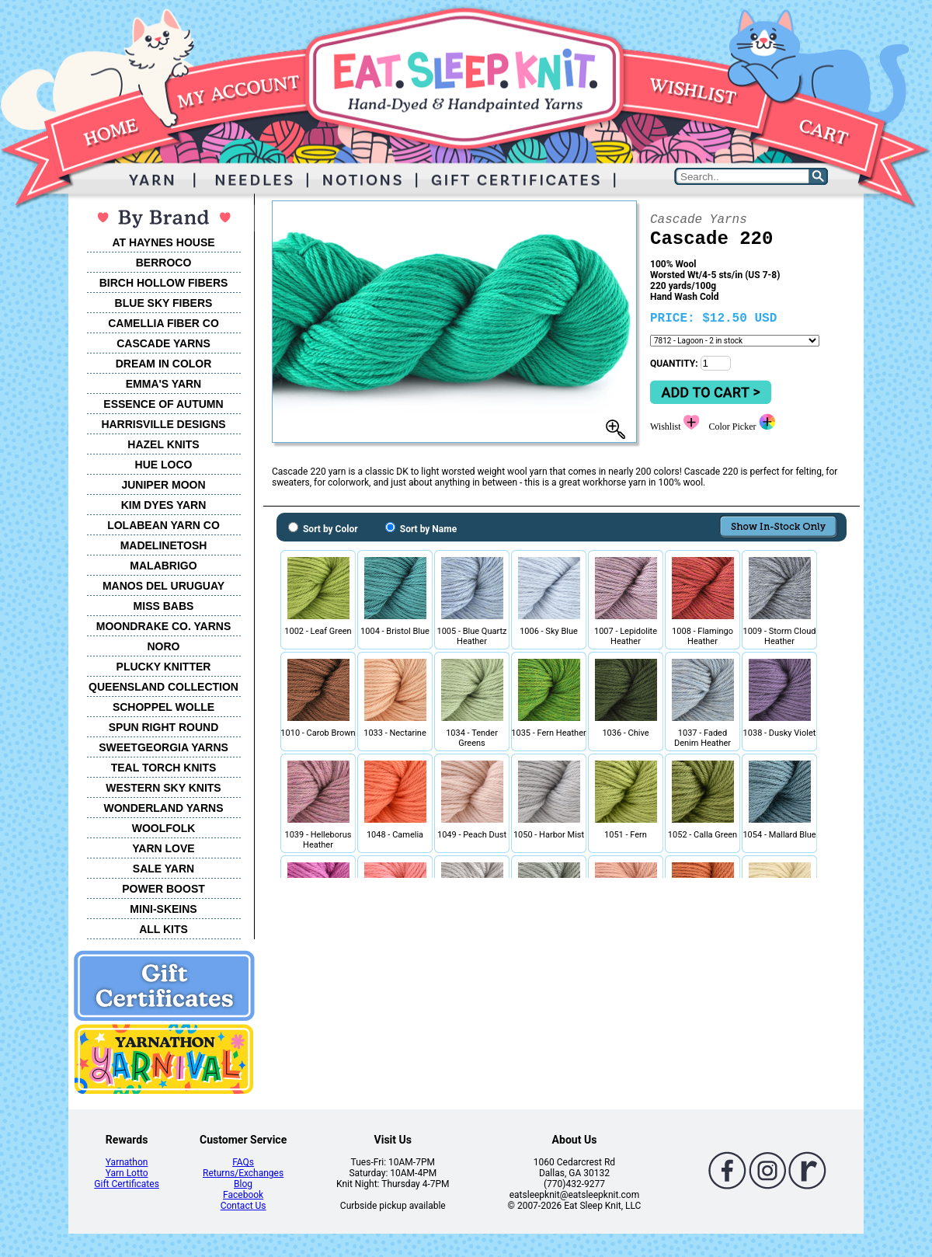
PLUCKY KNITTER (163, 666)
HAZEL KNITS (163, 444)
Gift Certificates (126, 1184)
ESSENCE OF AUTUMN (163, 404)
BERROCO (164, 262)
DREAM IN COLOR (164, 363)
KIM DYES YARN (164, 505)
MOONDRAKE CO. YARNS (163, 626)
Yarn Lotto (127, 1173)
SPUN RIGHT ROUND (164, 727)
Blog (243, 1184)
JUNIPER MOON (163, 485)
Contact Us (243, 1205)
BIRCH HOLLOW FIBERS (163, 283)
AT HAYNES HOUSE (163, 242)
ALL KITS (163, 929)
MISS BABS (164, 606)
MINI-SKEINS (163, 909)
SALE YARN (163, 868)
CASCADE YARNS (163, 343)
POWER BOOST (163, 889)
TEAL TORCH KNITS (164, 767)
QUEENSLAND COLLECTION (163, 687)
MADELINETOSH (163, 545)
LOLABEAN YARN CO (163, 525)
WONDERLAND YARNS (163, 808)
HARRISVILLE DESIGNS (163, 424)
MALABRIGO (163, 565)
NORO (164, 646)
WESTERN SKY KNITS (163, 788)
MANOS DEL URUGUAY (163, 586)
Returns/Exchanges (243, 1173)
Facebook (243, 1194)
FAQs (243, 1162)
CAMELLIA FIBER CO (163, 323)
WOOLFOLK (164, 828)
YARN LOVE (163, 848)
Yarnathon (127, 1162)
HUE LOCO (164, 464)
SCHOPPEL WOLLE (163, 707)
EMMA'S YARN (163, 384)
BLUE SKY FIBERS (164, 303)
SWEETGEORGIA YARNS (163, 747)
